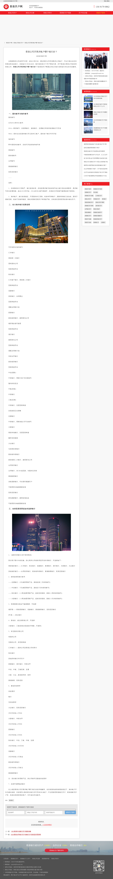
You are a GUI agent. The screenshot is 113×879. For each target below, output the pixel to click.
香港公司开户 (12, 13)
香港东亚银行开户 (89, 202)
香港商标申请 (45, 858)
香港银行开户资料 (89, 205)
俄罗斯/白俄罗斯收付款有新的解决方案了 (95, 165)
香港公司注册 (30, 13)
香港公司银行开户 (18, 42)
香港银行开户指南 (65, 13)
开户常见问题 (83, 13)
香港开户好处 (88, 222)
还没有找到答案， (41, 825)
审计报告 (95, 192)
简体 (105, 1)
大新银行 (103, 222)
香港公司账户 (96, 209)
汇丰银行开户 (99, 195)
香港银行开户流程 (97, 189)
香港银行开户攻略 (89, 195)
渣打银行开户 (99, 205)
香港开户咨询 (101, 12)
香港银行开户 (14, 858)
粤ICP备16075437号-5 (17, 875)
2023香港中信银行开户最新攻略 (21, 831)
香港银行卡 (96, 222)
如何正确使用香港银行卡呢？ (92, 147)
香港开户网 (13, 6)
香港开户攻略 (88, 219)
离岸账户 (11, 800)
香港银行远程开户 (97, 212)
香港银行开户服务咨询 (56, 850)
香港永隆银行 (88, 212)
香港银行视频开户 (97, 215)
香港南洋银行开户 (97, 219)
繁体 (108, 1)
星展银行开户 (88, 192)
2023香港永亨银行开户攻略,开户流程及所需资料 (26, 834)
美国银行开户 (88, 215)
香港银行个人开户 (25, 858)
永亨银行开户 (88, 209)
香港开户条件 (88, 189)
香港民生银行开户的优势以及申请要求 (94, 151)
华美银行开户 (96, 199)
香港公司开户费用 (100, 202)
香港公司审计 (47, 13)
